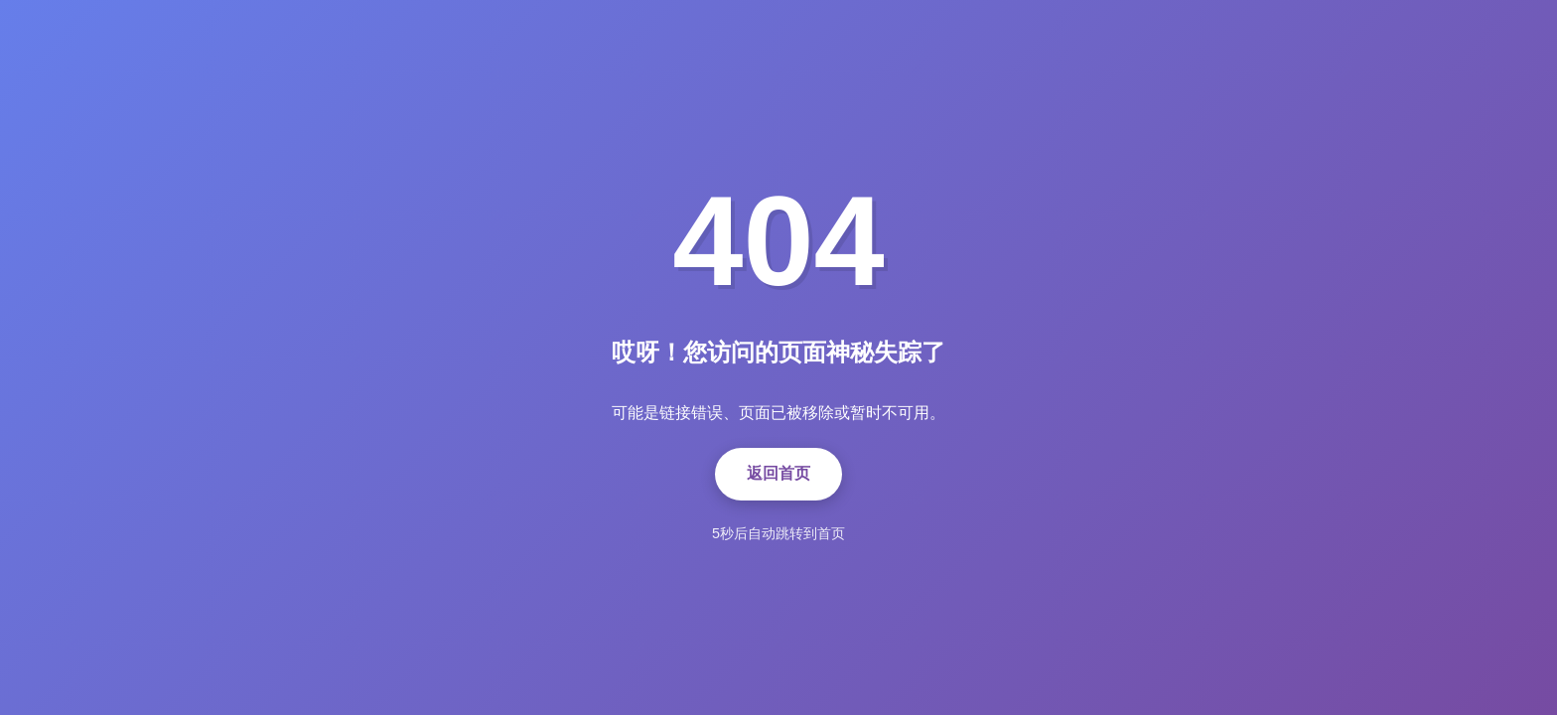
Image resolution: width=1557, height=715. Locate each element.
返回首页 (778, 473)
